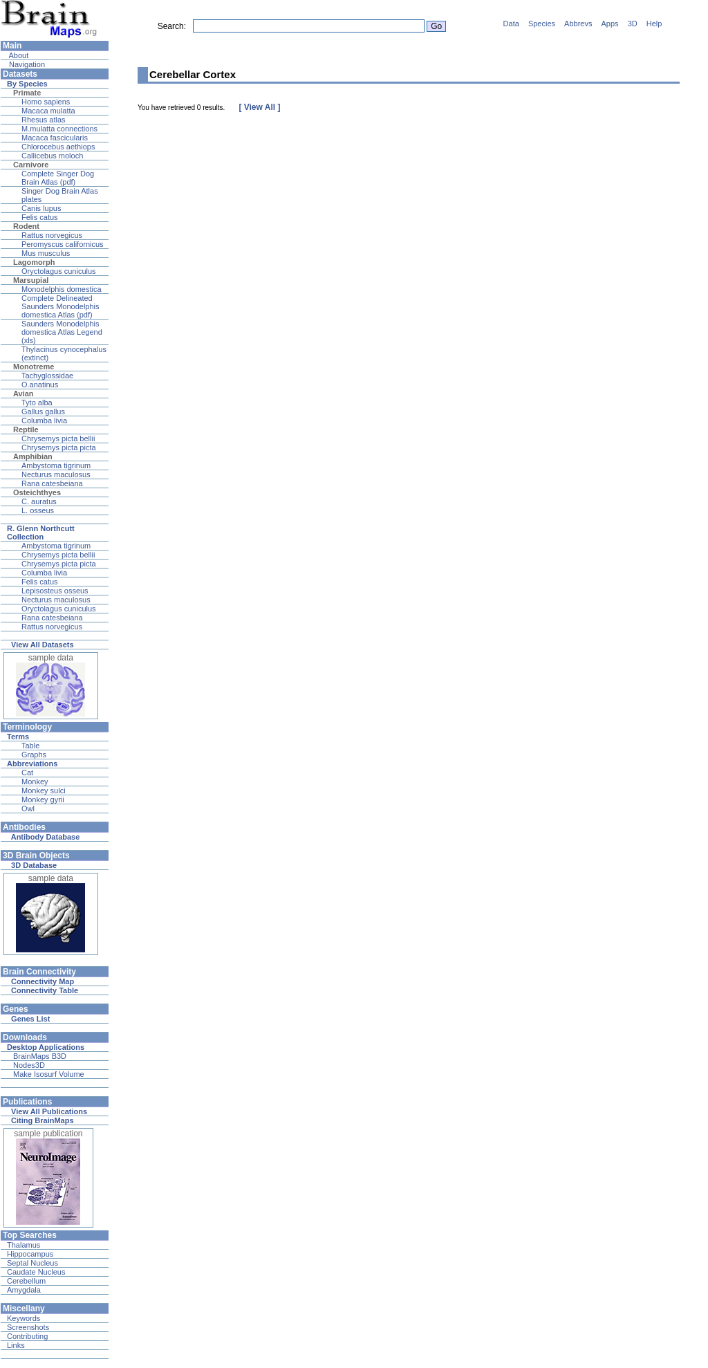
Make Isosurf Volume (48, 1074)
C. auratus (39, 501)
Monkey (34, 781)
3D (632, 23)
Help (654, 23)
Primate (27, 93)
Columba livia (44, 420)
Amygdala (24, 1290)
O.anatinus (39, 384)
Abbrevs (578, 23)
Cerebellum (26, 1281)
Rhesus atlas (43, 119)
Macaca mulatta (48, 111)
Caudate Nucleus (36, 1272)
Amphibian (33, 456)
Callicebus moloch (52, 155)
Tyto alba (37, 402)
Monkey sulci (43, 790)
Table (30, 745)
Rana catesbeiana (52, 483)
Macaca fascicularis (54, 137)
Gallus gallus (43, 411)
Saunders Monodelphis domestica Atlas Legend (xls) (61, 332)
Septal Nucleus (32, 1263)
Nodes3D (29, 1065)
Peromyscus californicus (62, 244)
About (17, 55)
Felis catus (39, 217)
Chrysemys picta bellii (58, 438)
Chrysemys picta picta (58, 447)
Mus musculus (45, 253)
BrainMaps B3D (39, 1056)
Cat (27, 772)
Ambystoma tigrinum (56, 465)
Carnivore (30, 164)
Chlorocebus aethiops (58, 146)
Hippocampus (30, 1254)
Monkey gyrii (42, 799)
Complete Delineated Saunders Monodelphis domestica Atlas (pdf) (60, 306)
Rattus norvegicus (51, 235)
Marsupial (30, 280)
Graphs (33, 754)
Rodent (26, 226)
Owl (28, 808)
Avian (23, 393)
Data (511, 23)
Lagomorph (34, 262)
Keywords (23, 1318)
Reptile (26, 429)
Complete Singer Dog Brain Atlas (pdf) (57, 177)
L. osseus (37, 510)
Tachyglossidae (47, 375)
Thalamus (23, 1245)
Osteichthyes (37, 492)
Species (541, 23)
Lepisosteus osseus (54, 590)
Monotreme (33, 366)
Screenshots (28, 1327)
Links (16, 1345)
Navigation (26, 64)
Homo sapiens (45, 102)
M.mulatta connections (59, 128)
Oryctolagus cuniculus (58, 271)
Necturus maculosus (56, 474)
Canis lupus (41, 208)
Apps (610, 23)
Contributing (27, 1336)
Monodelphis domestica (61, 289)
